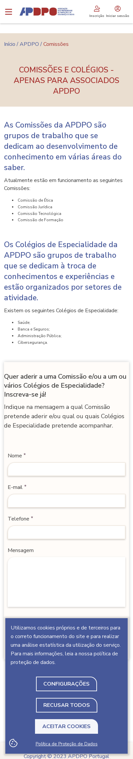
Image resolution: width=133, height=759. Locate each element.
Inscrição (96, 11)
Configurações (66, 684)
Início (9, 44)
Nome (15, 455)
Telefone (18, 518)
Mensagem (21, 550)
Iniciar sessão (117, 11)
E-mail (15, 487)
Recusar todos (66, 705)
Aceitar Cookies (66, 726)
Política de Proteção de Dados (67, 744)
